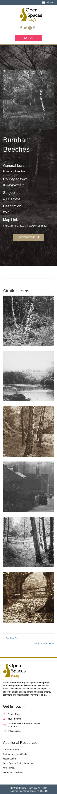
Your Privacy (9, 768)
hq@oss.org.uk (15, 731)
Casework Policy (11, 749)
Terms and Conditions (13, 772)
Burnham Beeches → (44, 643)
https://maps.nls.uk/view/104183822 (25, 225)
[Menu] (47, 2)
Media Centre (9, 759)
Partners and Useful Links (15, 754)
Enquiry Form (13, 714)
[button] (28, 237)
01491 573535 (14, 719)
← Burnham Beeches (13, 638)
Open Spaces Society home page (19, 763)
